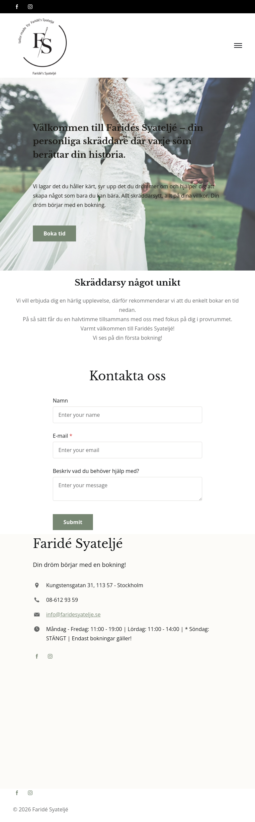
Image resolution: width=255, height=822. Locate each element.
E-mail (60, 435)
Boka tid (54, 233)
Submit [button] (72, 522)
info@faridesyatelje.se (73, 614)
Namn (60, 400)
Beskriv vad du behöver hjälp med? (96, 471)
